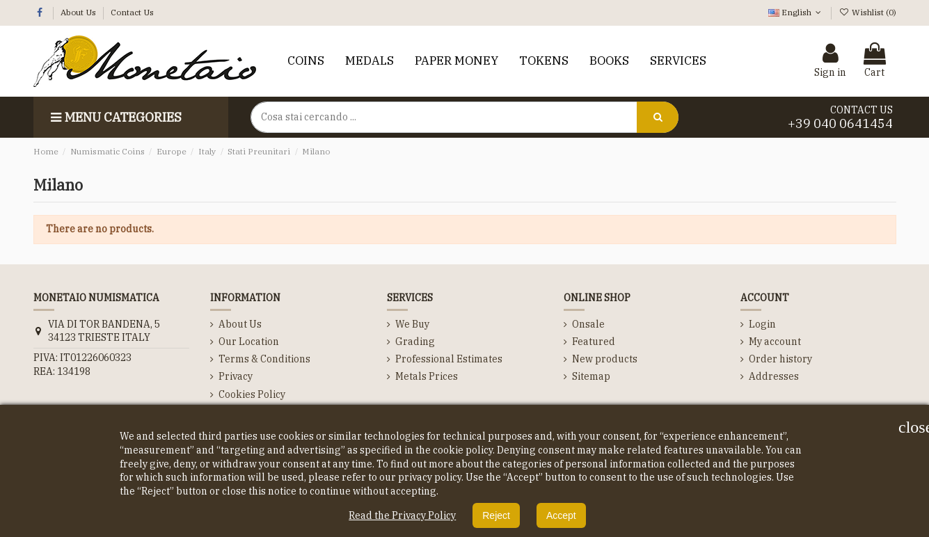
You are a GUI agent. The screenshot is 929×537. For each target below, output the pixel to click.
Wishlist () (867, 12)
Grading (415, 341)
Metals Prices (426, 376)
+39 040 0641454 (840, 123)
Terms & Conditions (264, 359)
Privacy (236, 376)
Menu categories (114, 117)
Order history (780, 359)
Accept (561, 515)
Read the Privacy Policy (402, 515)
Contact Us (132, 12)
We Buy (412, 324)
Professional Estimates (448, 359)
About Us (79, 12)
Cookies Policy (252, 394)
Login (762, 324)
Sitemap (591, 376)
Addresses (774, 376)
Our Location (249, 341)
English (796, 12)
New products (604, 359)
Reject (496, 515)
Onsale (588, 324)
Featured (593, 341)
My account (775, 341)
